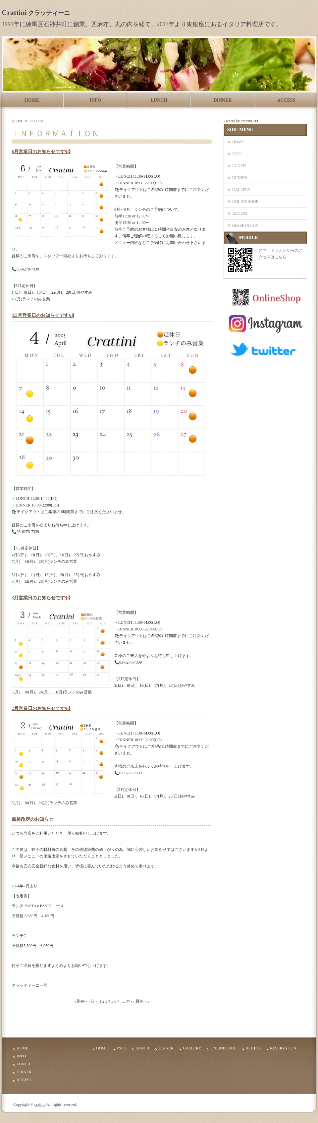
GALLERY (241, 189)
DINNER (222, 100)
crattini (40, 1104)
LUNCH (159, 100)
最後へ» (142, 1001)
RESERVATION (245, 225)
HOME (32, 100)
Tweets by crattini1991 (242, 121)
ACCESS (286, 100)
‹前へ (93, 1001)
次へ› (129, 1001)
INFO (95, 100)
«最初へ (81, 1001)
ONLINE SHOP (245, 201)
